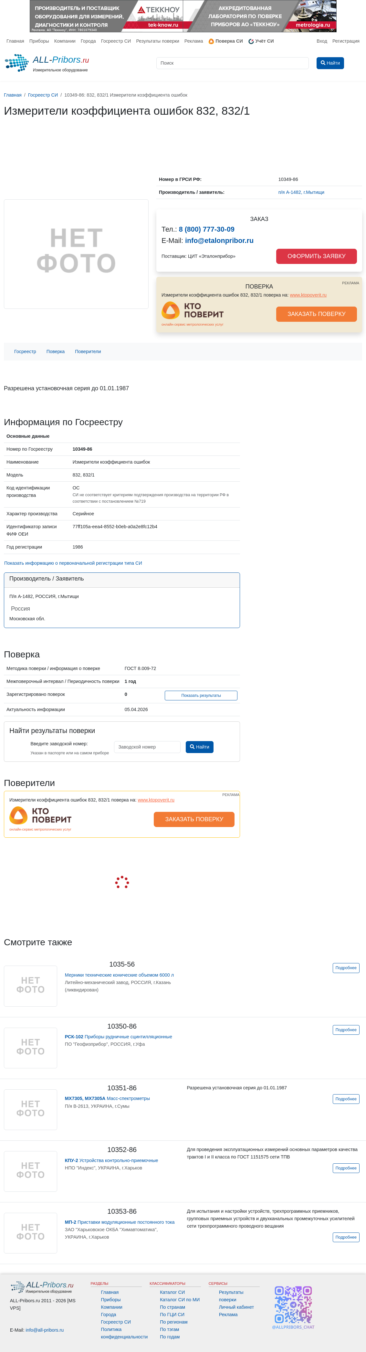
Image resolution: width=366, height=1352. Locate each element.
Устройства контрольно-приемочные (111, 1160)
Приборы (39, 41)
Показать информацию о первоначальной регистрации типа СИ (73, 563)
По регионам (174, 1322)
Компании (65, 41)
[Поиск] (232, 63)
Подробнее (346, 968)
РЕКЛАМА (350, 283)
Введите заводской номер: (59, 743)
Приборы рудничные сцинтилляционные (118, 1036)
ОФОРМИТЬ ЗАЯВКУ (316, 256)
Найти (199, 746)
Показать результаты (201, 695)
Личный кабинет (236, 1307)
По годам (170, 1336)
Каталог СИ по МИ (180, 1299)
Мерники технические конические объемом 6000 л (119, 975)
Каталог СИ (172, 1292)
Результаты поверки (157, 41)
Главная (15, 41)
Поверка (56, 351)
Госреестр (25, 351)
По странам (172, 1307)
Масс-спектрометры (107, 1098)
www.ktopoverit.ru (308, 295)
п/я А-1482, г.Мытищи (301, 192)
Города (88, 41)
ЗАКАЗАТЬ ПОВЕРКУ (317, 314)
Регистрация (346, 41)
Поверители (88, 351)
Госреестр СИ (116, 41)
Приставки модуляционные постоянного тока (120, 1222)
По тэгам (169, 1329)
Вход (322, 41)
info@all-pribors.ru (45, 1330)
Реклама (193, 41)
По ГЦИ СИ (172, 1314)
